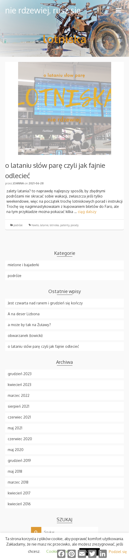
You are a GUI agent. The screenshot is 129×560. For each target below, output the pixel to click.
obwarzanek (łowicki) (25, 335)
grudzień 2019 (19, 460)
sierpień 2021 (18, 406)
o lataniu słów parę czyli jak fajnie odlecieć (43, 346)
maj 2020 (16, 449)
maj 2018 (15, 471)
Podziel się (118, 551)
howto (35, 225)
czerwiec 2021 (19, 417)
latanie (44, 225)
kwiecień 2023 (19, 384)
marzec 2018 (18, 482)
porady (75, 225)
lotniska (54, 225)
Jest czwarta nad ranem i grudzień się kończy (45, 303)
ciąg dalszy (87, 211)
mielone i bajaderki (23, 265)
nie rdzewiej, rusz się (43, 10)
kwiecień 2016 (19, 504)
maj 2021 (15, 428)
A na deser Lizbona (24, 314)
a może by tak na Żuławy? (29, 324)
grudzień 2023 (20, 374)
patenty (64, 225)
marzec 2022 (18, 395)
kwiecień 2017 (19, 493)
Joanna (18, 183)
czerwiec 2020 (20, 439)
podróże (17, 225)
